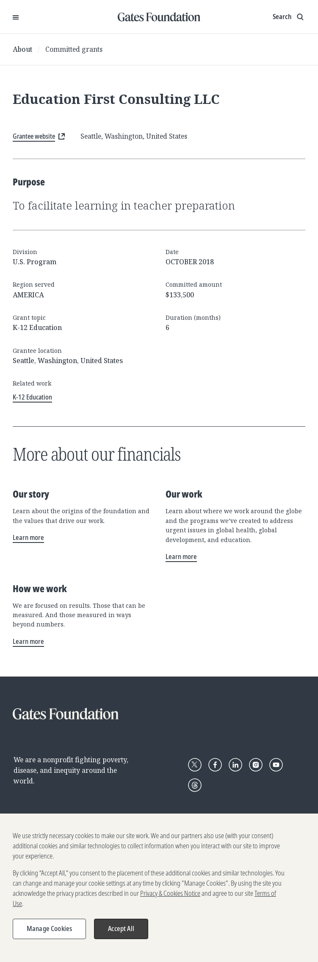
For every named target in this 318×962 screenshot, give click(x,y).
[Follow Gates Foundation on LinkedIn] (235, 764)
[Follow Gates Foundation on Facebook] (215, 764)
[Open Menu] (16, 17)
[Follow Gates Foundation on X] (194, 764)
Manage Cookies (49, 932)
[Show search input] (289, 17)
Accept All (121, 932)
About (22, 49)
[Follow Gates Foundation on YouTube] (276, 764)
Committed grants (73, 49)
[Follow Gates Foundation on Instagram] (255, 764)
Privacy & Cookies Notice (170, 897)
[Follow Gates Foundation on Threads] (194, 785)
